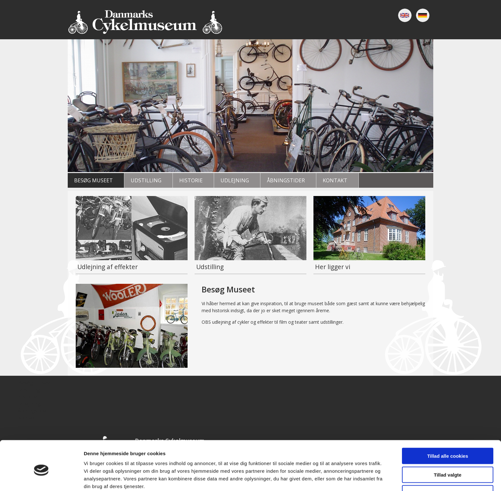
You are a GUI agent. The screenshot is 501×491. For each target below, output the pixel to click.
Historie (191, 180)
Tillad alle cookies (447, 427)
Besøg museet (93, 180)
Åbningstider (286, 180)
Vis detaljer (332, 478)
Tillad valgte (447, 446)
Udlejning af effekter (107, 266)
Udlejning (234, 180)
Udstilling (146, 180)
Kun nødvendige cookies (447, 464)
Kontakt (335, 180)
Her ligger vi (332, 266)
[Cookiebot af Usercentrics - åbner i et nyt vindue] (41, 478)
